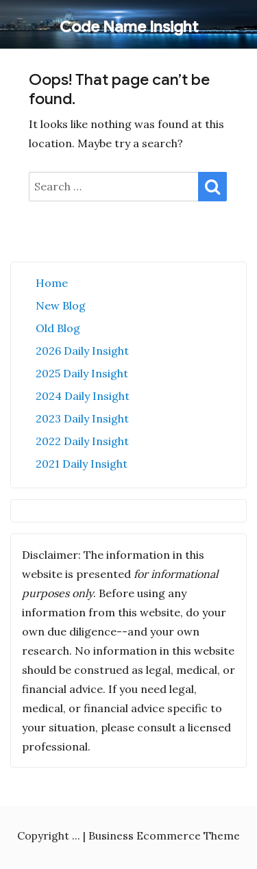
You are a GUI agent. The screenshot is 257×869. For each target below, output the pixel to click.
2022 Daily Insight (82, 441)
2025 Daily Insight (82, 373)
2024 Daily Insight (83, 396)
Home (52, 283)
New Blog (61, 305)
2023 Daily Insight (82, 418)
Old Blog (58, 328)
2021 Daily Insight (81, 463)
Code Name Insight (129, 27)
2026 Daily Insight (82, 350)
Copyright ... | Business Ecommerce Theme (128, 835)
